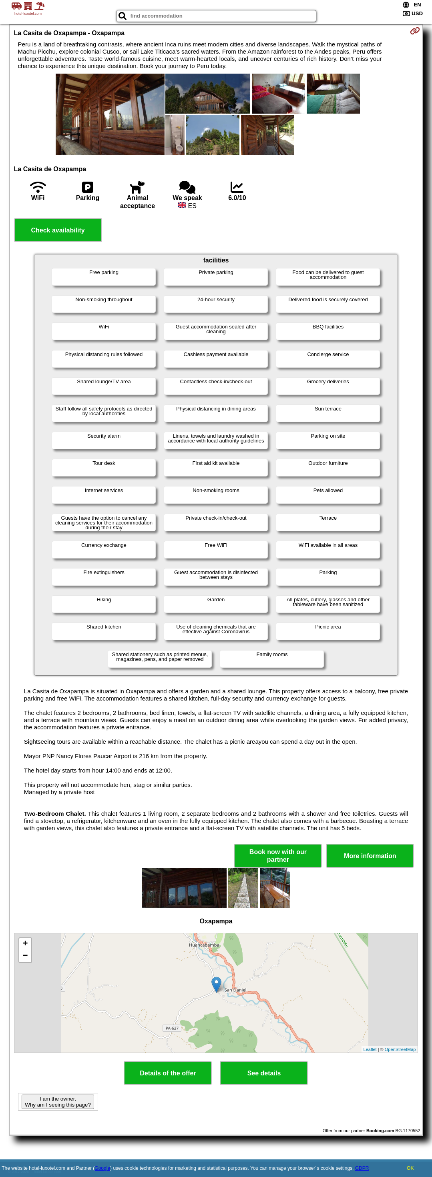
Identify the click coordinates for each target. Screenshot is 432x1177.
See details (264, 1073)
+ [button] (25, 944)
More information (370, 856)
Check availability (57, 230)
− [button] (25, 956)
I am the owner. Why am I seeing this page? (57, 1102)
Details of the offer (168, 1073)
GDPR (362, 1168)
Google (102, 1168)
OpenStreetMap (400, 1049)
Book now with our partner (278, 856)
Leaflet (370, 1049)
